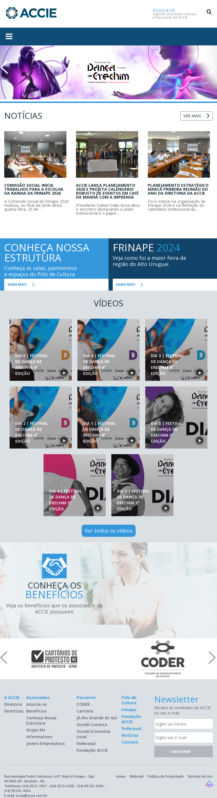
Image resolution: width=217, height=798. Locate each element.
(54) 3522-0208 (62, 786)
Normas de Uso (200, 776)
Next (213, 67)
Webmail (137, 776)
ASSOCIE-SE (164, 10)
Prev (4, 67)
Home (120, 776)
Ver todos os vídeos (109, 530)
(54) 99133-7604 (17, 790)
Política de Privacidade (166, 776)
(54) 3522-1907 (34, 786)
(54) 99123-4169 (90, 786)
